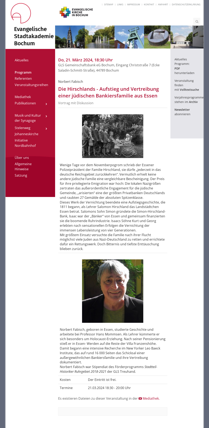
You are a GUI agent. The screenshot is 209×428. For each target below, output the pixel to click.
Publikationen (25, 103)
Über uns (22, 157)
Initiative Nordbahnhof (25, 143)
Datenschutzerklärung (186, 4)
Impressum (133, 4)
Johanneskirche (26, 134)
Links (120, 4)
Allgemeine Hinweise (23, 166)
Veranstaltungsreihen (31, 85)
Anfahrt (163, 4)
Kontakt (149, 4)
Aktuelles (22, 60)
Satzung (21, 175)
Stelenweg (22, 128)
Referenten (23, 78)
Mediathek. (149, 398)
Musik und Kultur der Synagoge (28, 118)
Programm (23, 72)
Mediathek (23, 97)
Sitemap (108, 4)
